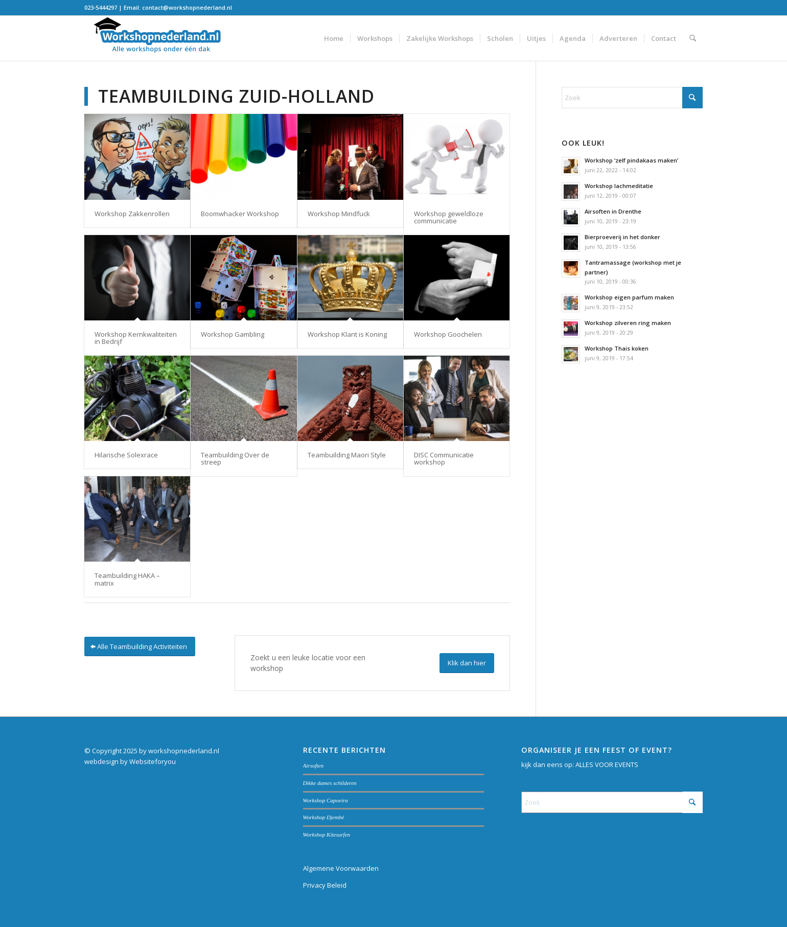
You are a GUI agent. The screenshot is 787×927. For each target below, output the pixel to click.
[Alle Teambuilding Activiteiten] (139, 647)
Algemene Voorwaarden (341, 868)
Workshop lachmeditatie (619, 186)
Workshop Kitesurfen (327, 834)
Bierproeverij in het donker (622, 237)
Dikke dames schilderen (330, 783)
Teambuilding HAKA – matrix (127, 579)
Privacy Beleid (324, 885)
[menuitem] (333, 38)
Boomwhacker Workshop (240, 213)
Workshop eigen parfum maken (629, 297)
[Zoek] (693, 38)
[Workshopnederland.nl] (161, 38)
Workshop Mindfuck (339, 213)
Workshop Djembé (323, 817)
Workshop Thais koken (617, 348)
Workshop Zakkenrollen (132, 213)
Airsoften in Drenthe (613, 211)
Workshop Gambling (232, 334)
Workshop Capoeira (325, 800)
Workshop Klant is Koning (347, 334)
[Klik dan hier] (466, 663)
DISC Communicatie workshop (444, 458)
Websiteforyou (152, 761)
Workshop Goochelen (448, 334)
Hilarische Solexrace (126, 454)
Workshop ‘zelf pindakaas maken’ (631, 160)
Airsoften (313, 765)
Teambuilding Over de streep (235, 458)
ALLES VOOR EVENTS (606, 764)
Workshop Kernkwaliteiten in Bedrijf (136, 338)
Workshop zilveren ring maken (628, 323)
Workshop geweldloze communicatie (448, 217)
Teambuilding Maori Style (347, 454)
